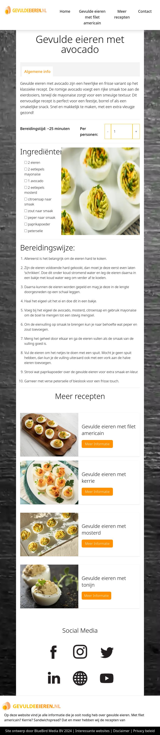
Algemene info (37, 71)
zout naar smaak (40, 211)
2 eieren (34, 162)
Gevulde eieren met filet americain (92, 17)
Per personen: (89, 131)
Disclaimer (121, 731)
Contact (145, 11)
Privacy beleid (144, 731)
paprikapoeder (39, 224)
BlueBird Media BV (48, 731)
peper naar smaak (41, 217)
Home (65, 11)
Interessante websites (92, 731)
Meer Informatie (97, 444)
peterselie (35, 231)
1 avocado (35, 181)
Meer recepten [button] (122, 14)
